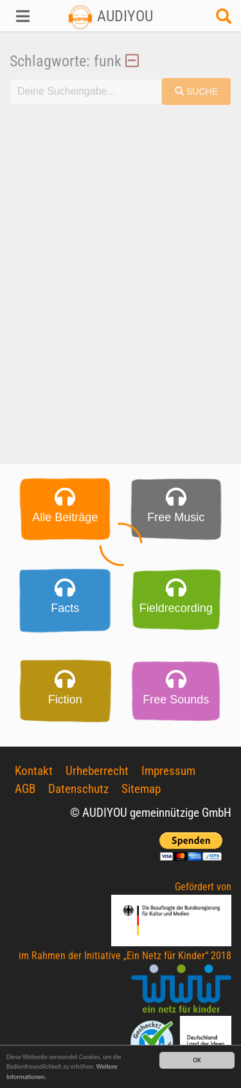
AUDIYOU (110, 16)
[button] (20, 16)
